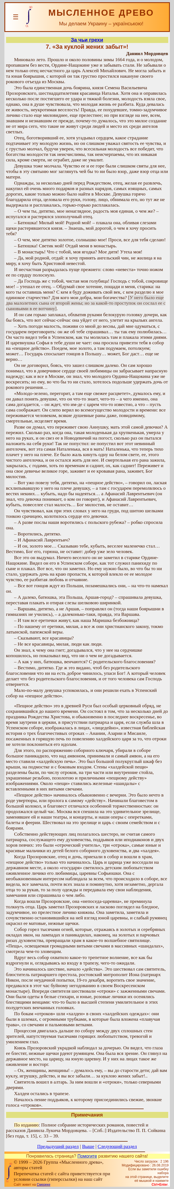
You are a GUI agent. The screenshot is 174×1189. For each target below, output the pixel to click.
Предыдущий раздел (58, 1146)
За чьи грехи (87, 40)
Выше (88, 1146)
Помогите (87, 1156)
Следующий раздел (117, 1146)
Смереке (43, 1185)
